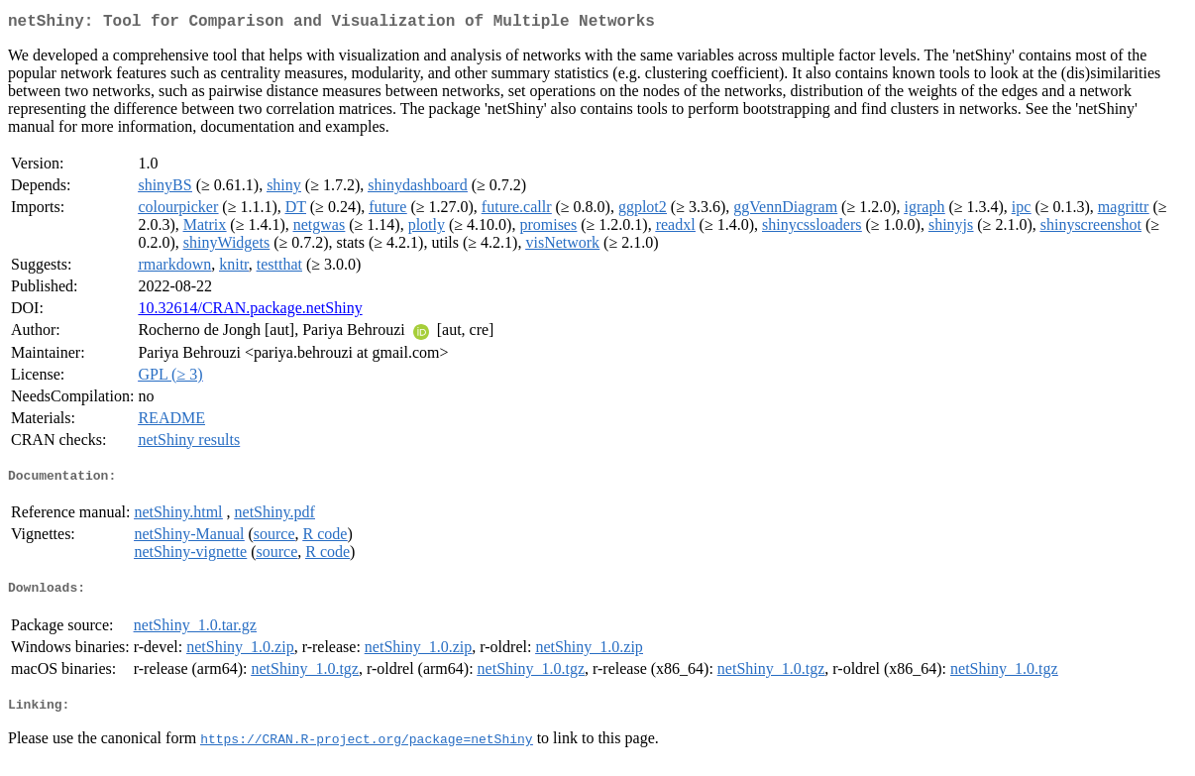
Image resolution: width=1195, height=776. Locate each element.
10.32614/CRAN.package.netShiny (250, 311)
